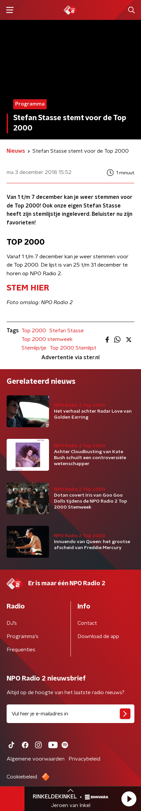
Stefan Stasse (66, 330)
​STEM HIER (28, 288)
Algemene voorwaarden (36, 759)
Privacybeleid (84, 759)
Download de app (98, 636)
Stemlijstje (34, 348)
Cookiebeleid (22, 776)
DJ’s (12, 623)
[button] (128, 798)
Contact (87, 623)
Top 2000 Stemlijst (73, 348)
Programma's (22, 636)
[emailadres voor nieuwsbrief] (70, 713)
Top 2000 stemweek (47, 339)
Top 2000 (34, 330)
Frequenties (21, 649)
